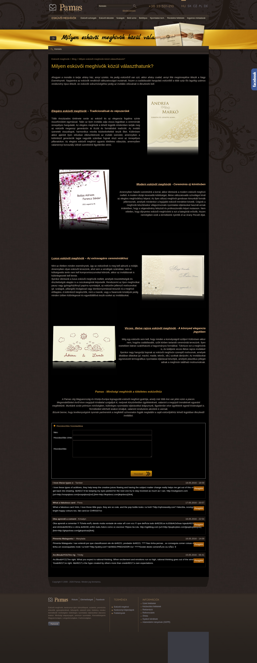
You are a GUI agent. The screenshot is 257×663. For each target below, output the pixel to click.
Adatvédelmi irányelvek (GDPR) (156, 622)
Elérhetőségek (86, 599)
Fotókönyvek (119, 613)
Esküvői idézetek (106, 18)
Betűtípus (143, 18)
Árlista (145, 616)
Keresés (58, 49)
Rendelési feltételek (175, 18)
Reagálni (198, 488)
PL (200, 6)
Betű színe (131, 18)
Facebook (100, 599)
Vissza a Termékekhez (53, 38)
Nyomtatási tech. (157, 18)
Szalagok (120, 18)
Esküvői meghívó (121, 607)
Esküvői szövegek (88, 18)
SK (189, 6)
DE (206, 6)
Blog (74, 59)
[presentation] (97, 464)
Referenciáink (148, 613)
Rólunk (75, 599)
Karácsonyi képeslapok (124, 610)
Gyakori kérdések (150, 619)
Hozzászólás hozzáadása (70, 426)
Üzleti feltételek (149, 603)
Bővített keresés (129, 10)
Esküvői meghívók (60, 59)
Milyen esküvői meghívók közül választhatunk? (102, 59)
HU (183, 6)
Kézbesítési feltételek (151, 606)
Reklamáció (147, 609)
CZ (195, 6)
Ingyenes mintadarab (196, 18)
